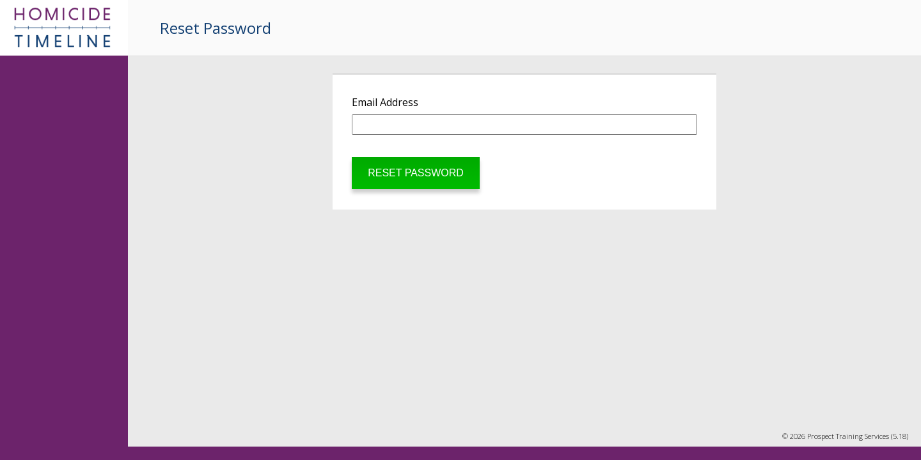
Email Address (385, 102)
